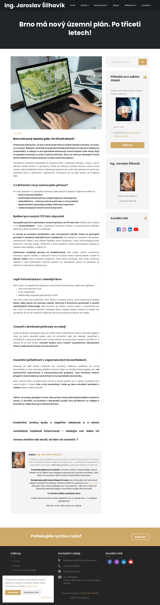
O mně (16, 561)
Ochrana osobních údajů (24, 570)
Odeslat (127, 145)
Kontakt (146, 5)
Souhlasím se (120, 132)
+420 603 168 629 (71, 566)
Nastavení (46, 597)
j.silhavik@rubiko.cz (72, 571)
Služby (84, 5)
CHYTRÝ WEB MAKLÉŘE (89, 593)
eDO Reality (93, 483)
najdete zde (32, 586)
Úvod (71, 5)
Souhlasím (13, 592)
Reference (130, 5)
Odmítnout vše (31, 592)
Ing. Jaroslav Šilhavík (48, 454)
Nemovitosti (100, 5)
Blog (116, 5)
